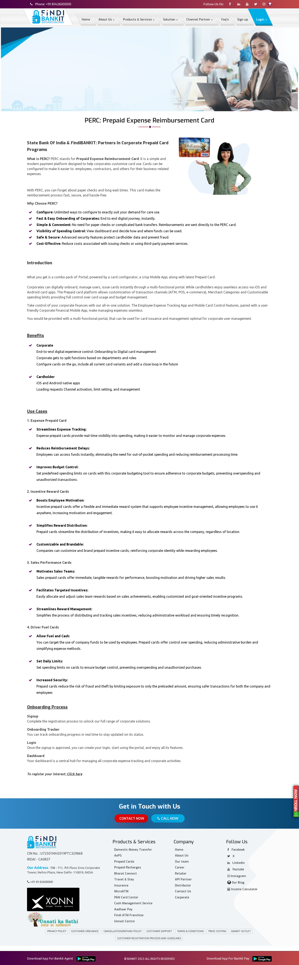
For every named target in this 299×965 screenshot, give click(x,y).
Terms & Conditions (190, 930)
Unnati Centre (124, 920)
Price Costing (217, 930)
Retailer (180, 873)
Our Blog (235, 882)
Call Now (168, 818)
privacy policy (56, 930)
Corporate (182, 897)
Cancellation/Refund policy (123, 930)
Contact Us (183, 891)
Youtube (235, 869)
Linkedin (236, 862)
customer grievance (85, 930)
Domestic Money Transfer (133, 849)
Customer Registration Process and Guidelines (149, 937)
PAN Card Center (126, 897)
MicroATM (121, 891)
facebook (236, 849)
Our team (182, 861)
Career (179, 867)
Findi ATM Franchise (129, 914)
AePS (118, 855)
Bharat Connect (125, 873)
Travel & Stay (124, 879)
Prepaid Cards (124, 861)
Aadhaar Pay (123, 909)
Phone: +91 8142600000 (53, 4)
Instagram (236, 875)
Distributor (183, 885)
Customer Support (159, 930)
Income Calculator (242, 888)
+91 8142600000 (40, 881)
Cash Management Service (133, 902)
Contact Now (130, 818)
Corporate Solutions (56, 84)
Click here (74, 774)
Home (31, 84)
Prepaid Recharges (127, 867)
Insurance (121, 885)
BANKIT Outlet (241, 930)
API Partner (183, 879)
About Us (181, 855)
